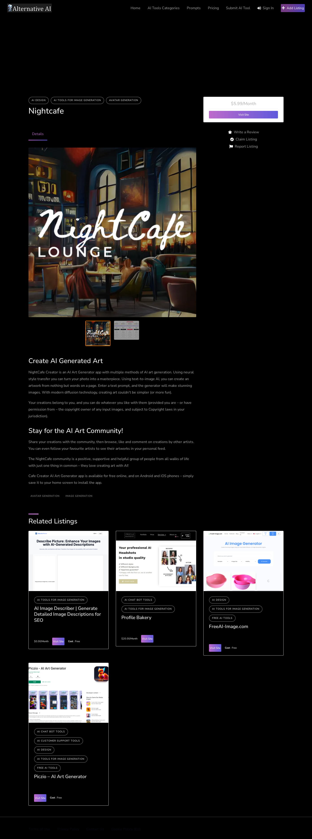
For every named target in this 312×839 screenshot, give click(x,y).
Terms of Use (39, 829)
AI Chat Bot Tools (138, 600)
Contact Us (95, 829)
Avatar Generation (123, 100)
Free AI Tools (222, 618)
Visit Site (243, 114)
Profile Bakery (136, 617)
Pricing (213, 8)
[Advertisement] (156, 49)
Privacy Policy (68, 829)
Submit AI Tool (238, 8)
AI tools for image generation (77, 100)
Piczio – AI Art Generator (60, 776)
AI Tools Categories (164, 8)
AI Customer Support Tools (58, 740)
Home (135, 8)
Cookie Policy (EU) (126, 829)
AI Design (39, 100)
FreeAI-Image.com (228, 626)
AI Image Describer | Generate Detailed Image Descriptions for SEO (67, 614)
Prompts (194, 8)
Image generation (79, 496)
